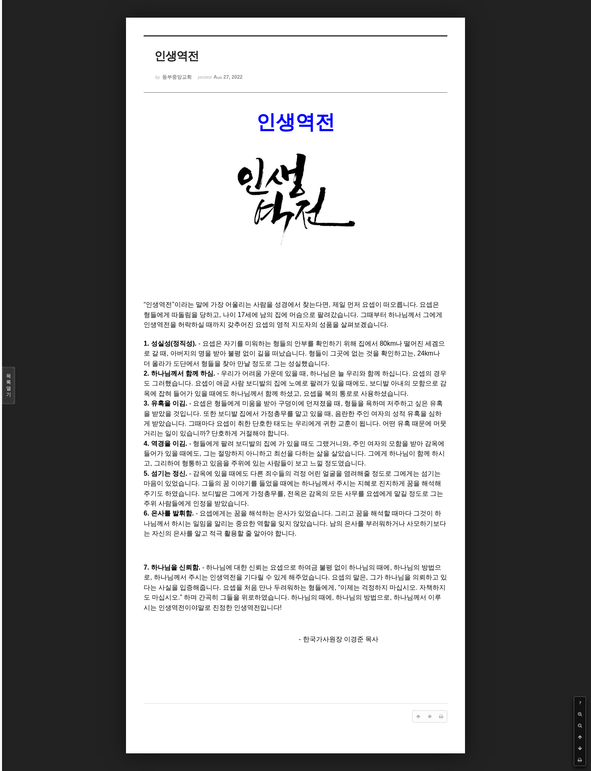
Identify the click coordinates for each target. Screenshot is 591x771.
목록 (8, 385)
